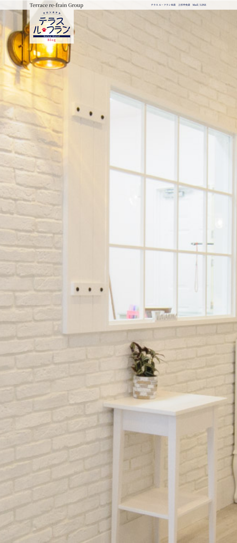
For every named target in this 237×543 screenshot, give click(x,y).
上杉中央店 (184, 5)
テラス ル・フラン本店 (163, 5)
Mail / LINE (199, 5)
